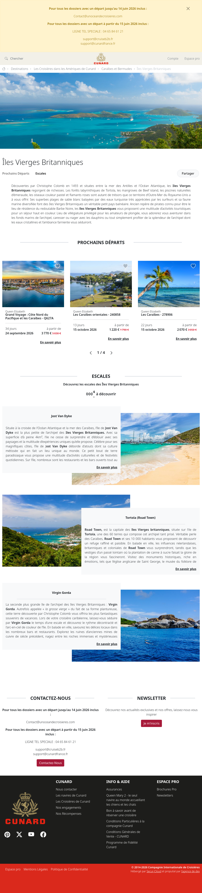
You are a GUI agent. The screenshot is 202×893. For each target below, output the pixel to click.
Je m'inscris (151, 723)
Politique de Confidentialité (69, 869)
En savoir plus (50, 342)
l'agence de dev (190, 871)
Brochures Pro (167, 789)
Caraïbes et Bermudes (116, 69)
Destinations (19, 69)
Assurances (114, 789)
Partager (188, 173)
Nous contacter (66, 789)
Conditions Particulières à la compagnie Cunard (125, 823)
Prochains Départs (15, 173)
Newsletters (165, 795)
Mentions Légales (36, 869)
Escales (41, 173)
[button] (90, 352)
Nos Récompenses (68, 814)
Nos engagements (68, 807)
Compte (172, 58)
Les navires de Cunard (71, 795)
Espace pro (192, 58)
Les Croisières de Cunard (73, 801)
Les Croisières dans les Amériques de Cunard (65, 69)
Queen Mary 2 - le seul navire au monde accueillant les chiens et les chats (125, 800)
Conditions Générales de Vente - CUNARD (123, 834)
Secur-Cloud (154, 871)
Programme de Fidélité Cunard (122, 844)
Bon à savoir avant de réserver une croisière (121, 812)
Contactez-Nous (50, 763)
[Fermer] (188, 8)
